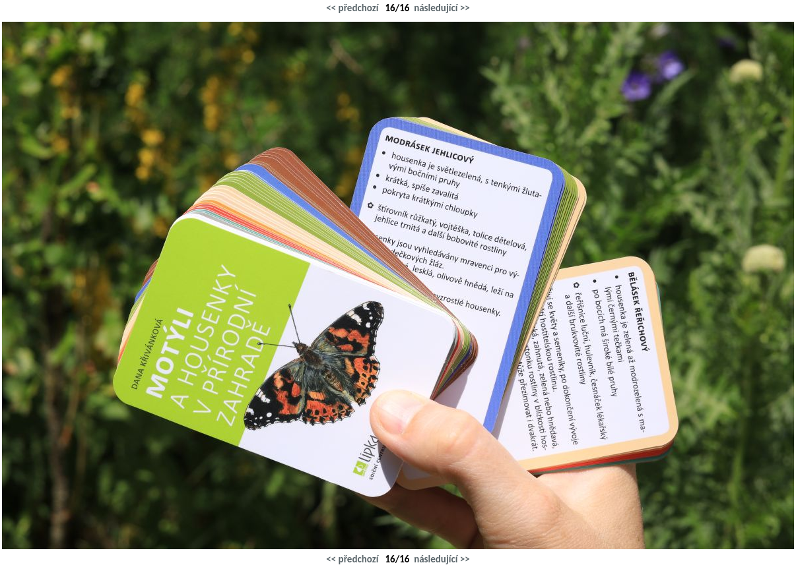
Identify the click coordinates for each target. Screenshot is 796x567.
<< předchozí (352, 8)
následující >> (442, 8)
